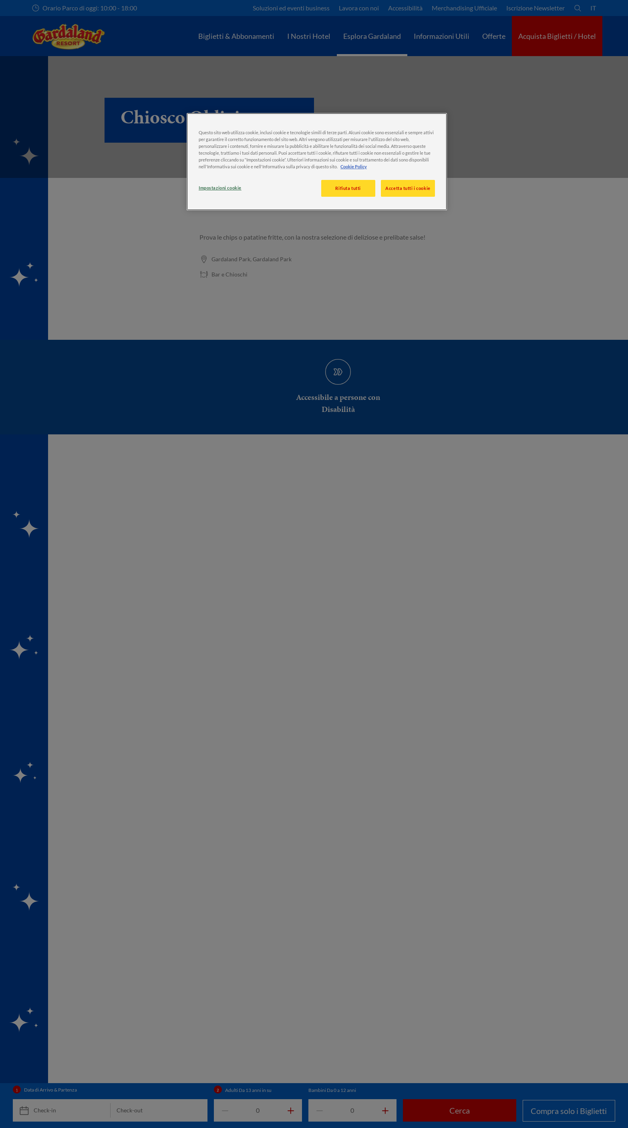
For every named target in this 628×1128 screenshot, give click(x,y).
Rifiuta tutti (347, 188)
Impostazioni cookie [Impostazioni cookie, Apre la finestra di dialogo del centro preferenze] (220, 187)
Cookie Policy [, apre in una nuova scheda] (353, 166)
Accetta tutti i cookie (408, 188)
